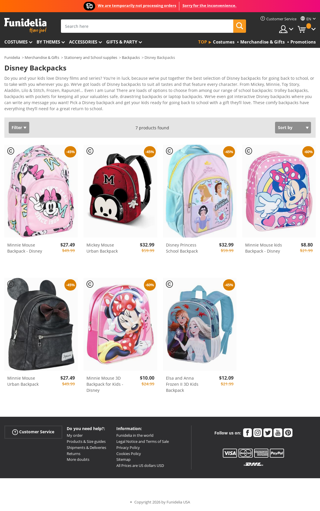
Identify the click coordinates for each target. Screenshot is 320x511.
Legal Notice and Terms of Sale (142, 441)
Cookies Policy (128, 453)
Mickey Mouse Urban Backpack (102, 248)
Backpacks (131, 57)
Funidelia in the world (134, 435)
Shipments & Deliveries (86, 447)
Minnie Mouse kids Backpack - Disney (263, 248)
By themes (48, 42)
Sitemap (123, 459)
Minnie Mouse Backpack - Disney (24, 248)
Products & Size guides (86, 441)
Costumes (16, 42)
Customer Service (33, 432)
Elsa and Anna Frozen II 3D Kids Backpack (182, 384)
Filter (17, 127)
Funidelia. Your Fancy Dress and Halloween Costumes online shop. (25, 25)
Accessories (83, 42)
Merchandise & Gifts (42, 57)
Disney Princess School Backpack (182, 248)
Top (202, 42)
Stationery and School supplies (90, 57)
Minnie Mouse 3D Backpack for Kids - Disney (104, 384)
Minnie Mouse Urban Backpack (23, 381)
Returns (73, 453)
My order (75, 435)
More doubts (78, 459)
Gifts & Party (121, 42)
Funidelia (12, 57)
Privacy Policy (128, 447)
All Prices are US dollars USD (140, 465)
